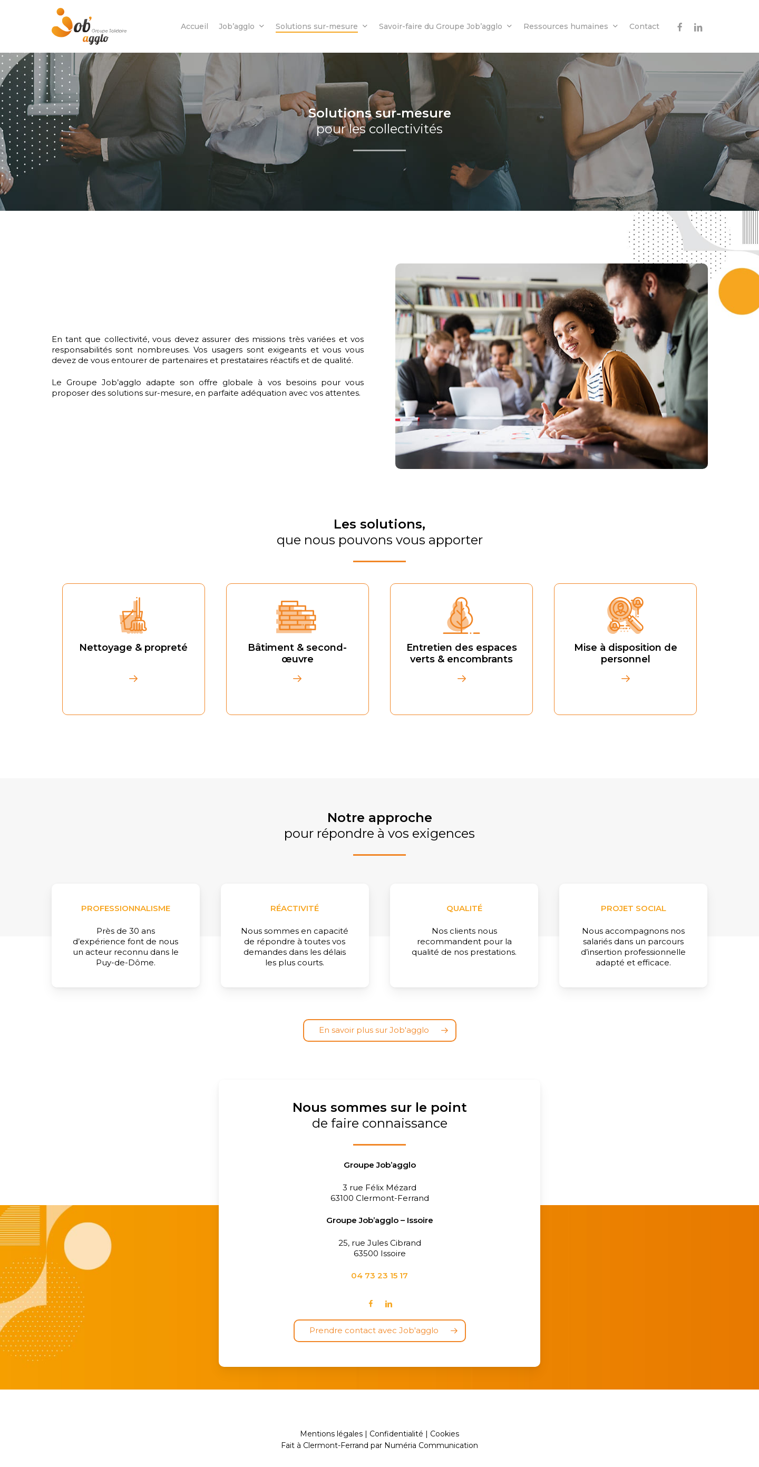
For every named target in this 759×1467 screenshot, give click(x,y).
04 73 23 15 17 (379, 1275)
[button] (379, 1030)
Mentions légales (331, 1434)
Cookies (444, 1434)
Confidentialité (396, 1434)
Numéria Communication (431, 1445)
